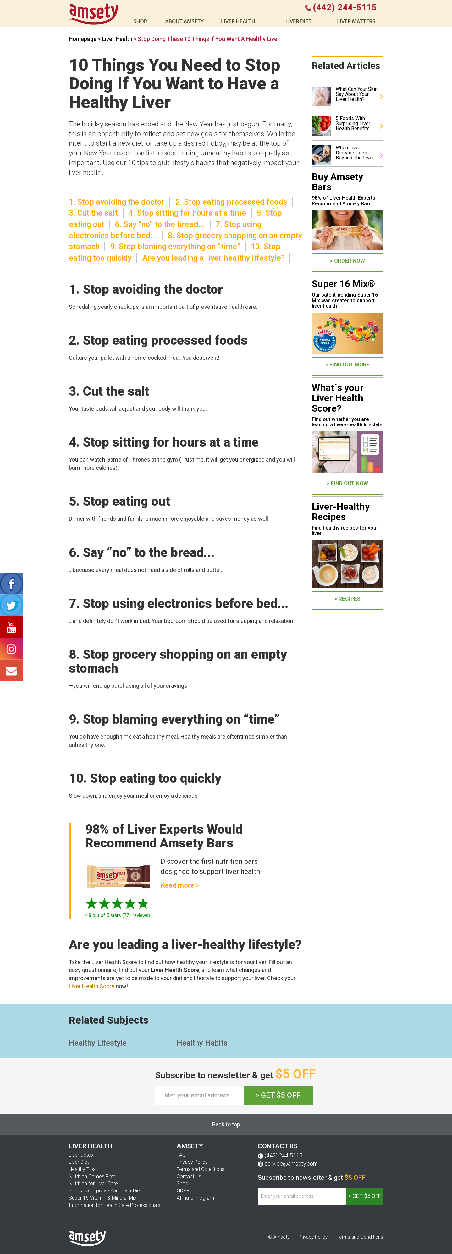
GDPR (183, 1191)
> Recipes (347, 599)
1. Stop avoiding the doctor (117, 202)
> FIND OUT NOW (347, 483)
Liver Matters (356, 21)
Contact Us (189, 1176)
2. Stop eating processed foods (231, 202)
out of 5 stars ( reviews (116, 915)
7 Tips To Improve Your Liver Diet (105, 1191)
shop (140, 21)
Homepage (82, 39)
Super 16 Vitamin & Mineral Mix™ (104, 1198)
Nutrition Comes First (92, 1176)
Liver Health (118, 39)
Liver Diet (79, 1162)
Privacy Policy (192, 1162)
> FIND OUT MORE (347, 364)
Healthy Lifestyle (98, 1043)
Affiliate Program (195, 1198)
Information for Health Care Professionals (114, 1205)
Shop (182, 1183)
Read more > (180, 885)
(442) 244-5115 (283, 1155)
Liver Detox (81, 1155)
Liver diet (298, 21)
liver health (238, 21)
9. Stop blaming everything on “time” (175, 246)
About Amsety (184, 21)
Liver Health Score (91, 986)
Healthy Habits (202, 1043)
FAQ (181, 1155)
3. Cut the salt (93, 213)
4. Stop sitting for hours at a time (187, 213)
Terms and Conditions (200, 1169)
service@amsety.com (291, 1163)
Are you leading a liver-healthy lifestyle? (213, 258)
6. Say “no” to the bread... (160, 224)
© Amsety (278, 1237)
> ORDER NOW (347, 261)
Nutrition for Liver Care (93, 1183)
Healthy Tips (82, 1169)
